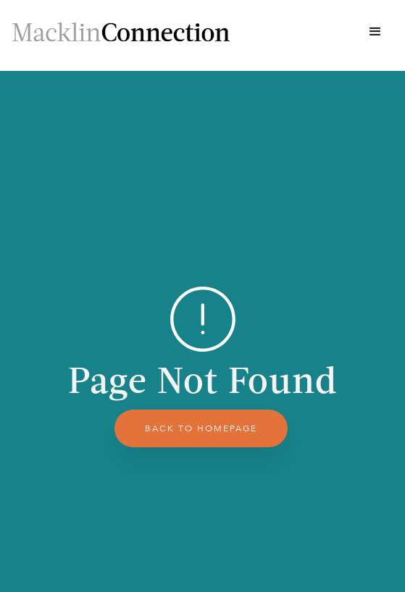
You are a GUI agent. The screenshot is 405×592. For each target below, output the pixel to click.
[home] (121, 31)
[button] (375, 31)
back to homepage (201, 428)
